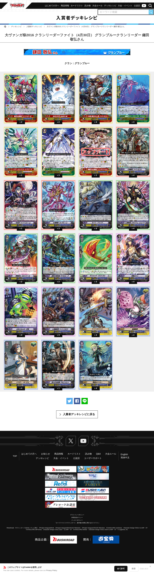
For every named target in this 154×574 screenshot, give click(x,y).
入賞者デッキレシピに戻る (79, 414)
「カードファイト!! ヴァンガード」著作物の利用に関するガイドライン (77, 523)
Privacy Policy (51, 570)
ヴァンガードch (144, 6)
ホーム (5, 26)
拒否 (133, 569)
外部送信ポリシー (77, 517)
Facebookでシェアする (77, 401)
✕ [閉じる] (150, 566)
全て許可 (121, 569)
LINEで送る (84, 401)
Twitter (71, 441)
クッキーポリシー (77, 520)
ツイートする (69, 401)
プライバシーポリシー (77, 515)
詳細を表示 (144, 569)
